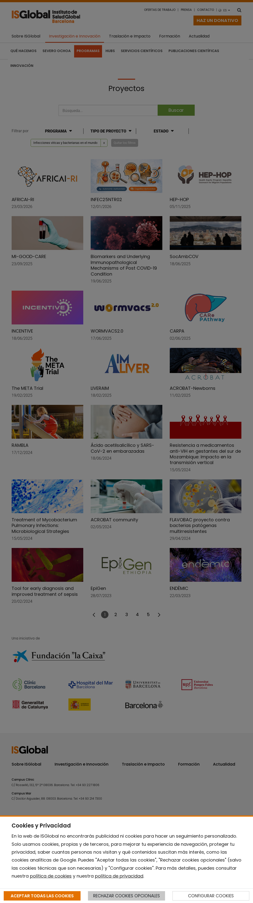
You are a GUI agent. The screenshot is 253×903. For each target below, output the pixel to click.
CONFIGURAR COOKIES (211, 896)
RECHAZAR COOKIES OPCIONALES (126, 896)
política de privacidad (119, 876)
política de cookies (51, 876)
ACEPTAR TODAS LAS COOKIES (42, 896)
